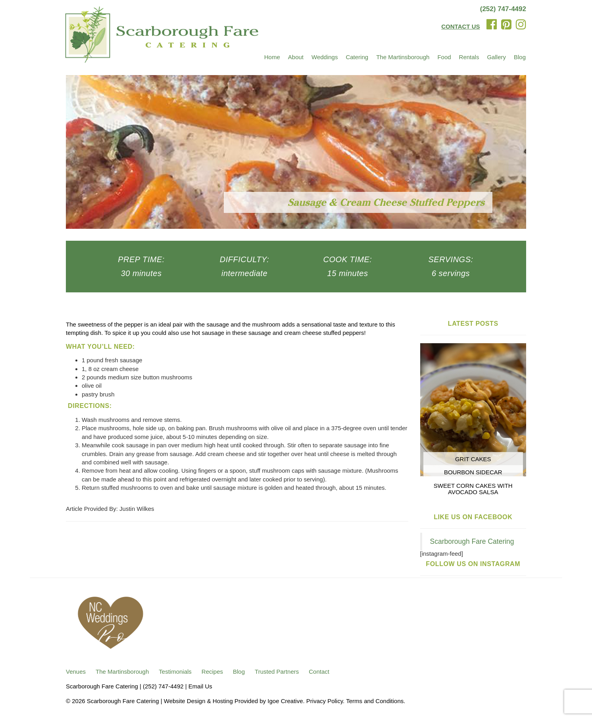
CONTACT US (460, 26)
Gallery (496, 57)
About (296, 57)
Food (444, 57)
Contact (319, 671)
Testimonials (175, 671)
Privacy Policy (324, 701)
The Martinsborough (402, 57)
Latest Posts (473, 323)
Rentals (469, 57)
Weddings (324, 57)
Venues (76, 671)
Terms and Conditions (375, 701)
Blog (520, 57)
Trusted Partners (277, 671)
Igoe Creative (285, 701)
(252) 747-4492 (503, 9)
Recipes (212, 671)
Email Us (200, 686)
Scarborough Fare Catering (472, 541)
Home (272, 57)
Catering (357, 57)
